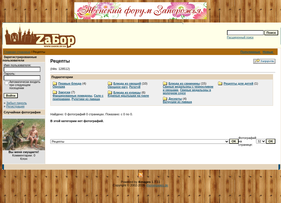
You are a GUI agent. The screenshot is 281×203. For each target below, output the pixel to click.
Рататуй (134, 87)
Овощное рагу (117, 87)
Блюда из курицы (127, 92)
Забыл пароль (16, 103)
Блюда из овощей (127, 83)
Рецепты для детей (238, 83)
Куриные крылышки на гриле (128, 95)
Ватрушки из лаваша (177, 101)
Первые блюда (69, 83)
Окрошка (59, 86)
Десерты (175, 98)
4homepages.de (157, 185)
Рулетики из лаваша (86, 99)
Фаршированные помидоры (72, 95)
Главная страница (17, 52)
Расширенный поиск (240, 37)
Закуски (64, 92)
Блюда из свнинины (184, 83)
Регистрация (15, 106)
